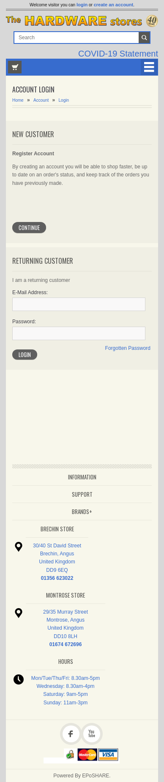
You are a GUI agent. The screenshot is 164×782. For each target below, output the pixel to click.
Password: (24, 322)
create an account (114, 4)
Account (41, 100)
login (82, 4)
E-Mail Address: (30, 292)
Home (18, 100)
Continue (29, 227)
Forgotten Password (127, 348)
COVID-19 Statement (118, 53)
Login (64, 100)
